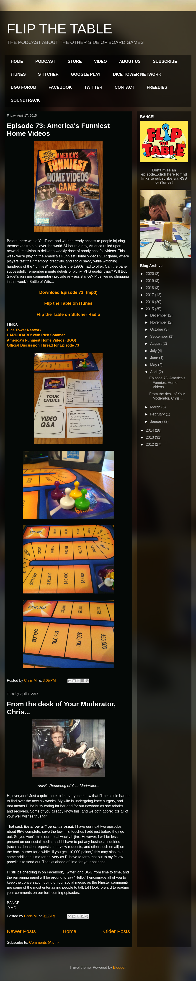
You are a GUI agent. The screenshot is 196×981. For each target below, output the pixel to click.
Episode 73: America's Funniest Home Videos (167, 382)
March (155, 407)
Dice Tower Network (24, 330)
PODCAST (45, 61)
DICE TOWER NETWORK (137, 74)
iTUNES (18, 74)
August (156, 343)
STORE (75, 61)
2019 (150, 281)
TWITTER (93, 87)
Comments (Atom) (44, 942)
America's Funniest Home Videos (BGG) (41, 340)
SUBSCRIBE (165, 61)
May (154, 365)
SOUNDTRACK (25, 100)
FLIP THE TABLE (59, 28)
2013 (150, 437)
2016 (150, 302)
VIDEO (100, 61)
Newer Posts (21, 931)
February (158, 414)
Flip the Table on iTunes (68, 303)
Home (69, 931)
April (154, 372)
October (157, 329)
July (154, 351)
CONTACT (124, 87)
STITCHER (48, 74)
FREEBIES (157, 87)
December (159, 315)
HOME (17, 61)
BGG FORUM (23, 87)
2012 (150, 444)
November (159, 322)
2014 (150, 430)
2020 (150, 274)
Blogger (119, 967)
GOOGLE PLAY (86, 74)
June (154, 358)
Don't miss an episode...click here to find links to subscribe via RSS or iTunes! (164, 176)
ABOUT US (130, 61)
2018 (150, 288)
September (159, 336)
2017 (150, 295)
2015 (150, 309)
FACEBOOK (60, 87)
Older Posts (116, 931)
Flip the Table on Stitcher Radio (68, 314)
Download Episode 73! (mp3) (68, 292)
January (157, 421)
